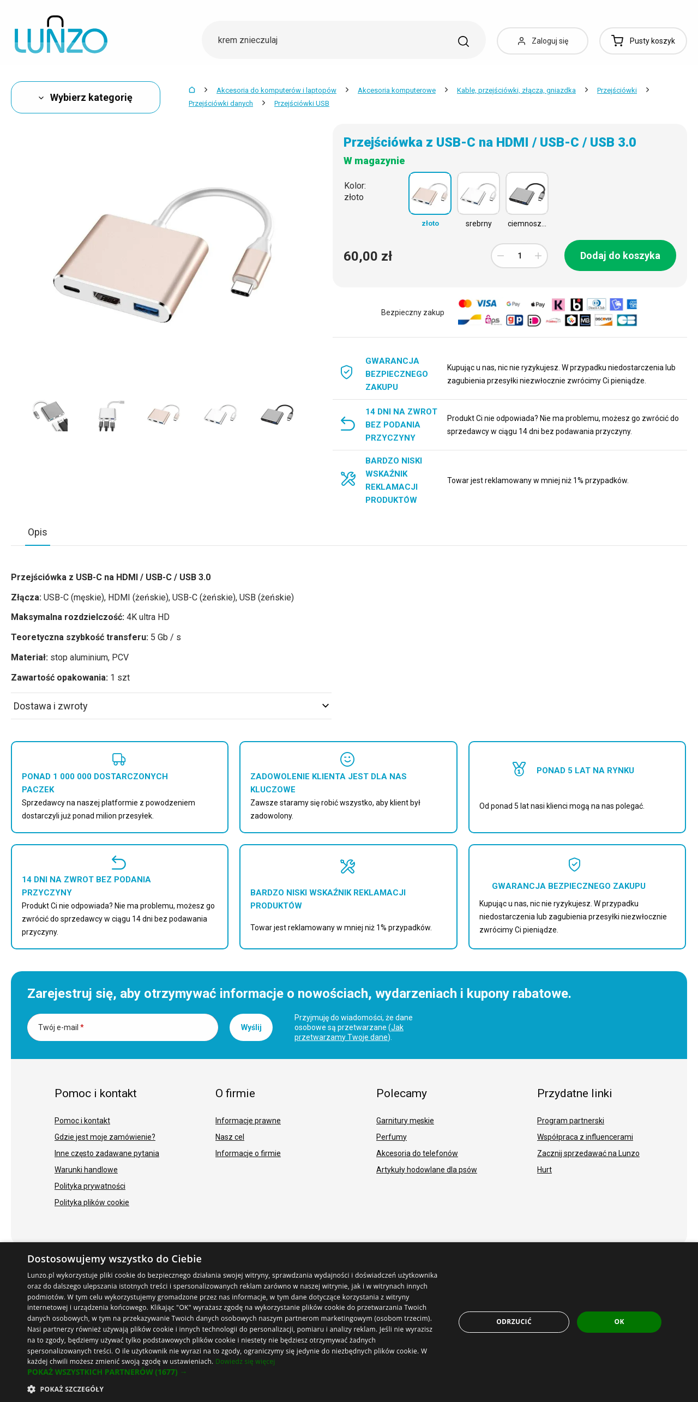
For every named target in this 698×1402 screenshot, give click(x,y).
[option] (50, 414)
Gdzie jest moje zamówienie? (105, 1137)
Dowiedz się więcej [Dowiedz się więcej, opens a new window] (245, 1361)
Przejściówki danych (221, 103)
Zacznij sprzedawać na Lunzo (588, 1153)
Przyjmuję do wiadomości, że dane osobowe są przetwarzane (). (353, 1027)
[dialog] (349, 1322)
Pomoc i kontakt (82, 1120)
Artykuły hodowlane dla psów (426, 1169)
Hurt (544, 1169)
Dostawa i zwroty (171, 706)
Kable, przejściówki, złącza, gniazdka (516, 90)
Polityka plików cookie (92, 1202)
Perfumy (391, 1137)
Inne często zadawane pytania (107, 1153)
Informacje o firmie (248, 1153)
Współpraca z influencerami (585, 1137)
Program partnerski (570, 1120)
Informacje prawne (248, 1120)
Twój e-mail (61, 1027)
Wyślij (251, 1027)
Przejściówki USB (301, 103)
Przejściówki (617, 90)
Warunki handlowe (86, 1169)
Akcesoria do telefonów (417, 1153)
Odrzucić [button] (514, 1321)
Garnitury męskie (405, 1120)
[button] (234, 1372)
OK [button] (619, 1321)
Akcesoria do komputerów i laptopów (276, 90)
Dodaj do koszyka (620, 255)
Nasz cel (229, 1137)
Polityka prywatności (90, 1186)
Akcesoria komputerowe (397, 90)
